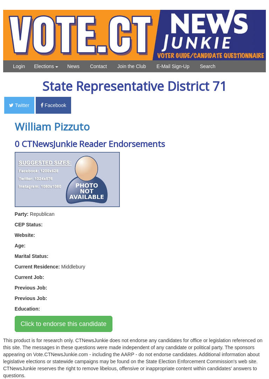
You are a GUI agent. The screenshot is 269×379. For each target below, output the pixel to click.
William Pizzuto (52, 126)
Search (207, 66)
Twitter (19, 105)
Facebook (53, 105)
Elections (46, 66)
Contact (98, 66)
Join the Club (131, 66)
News (73, 66)
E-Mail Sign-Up (173, 66)
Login (19, 66)
